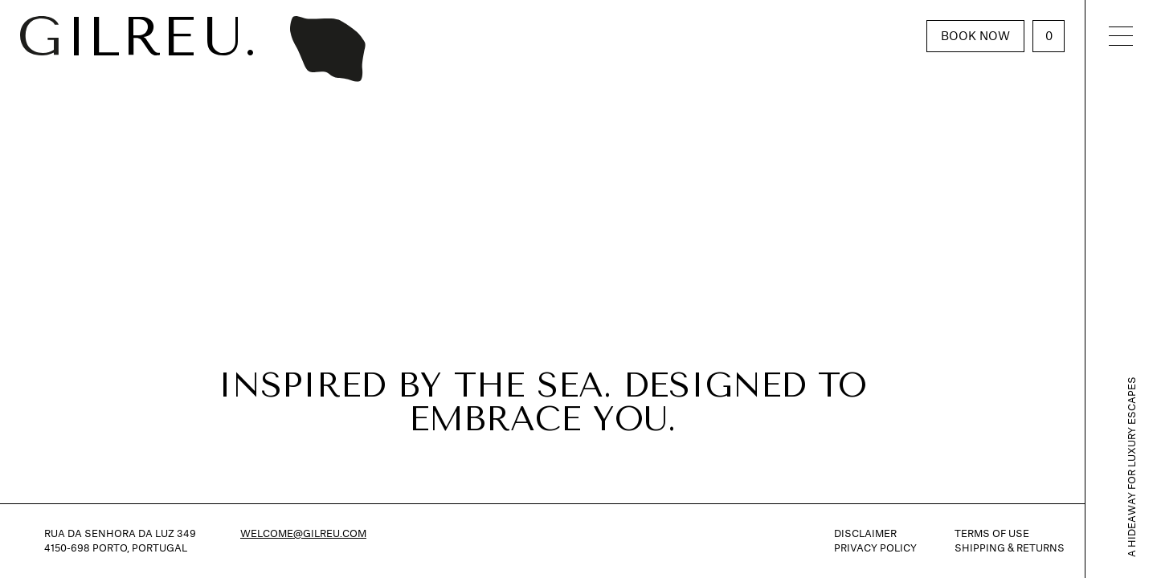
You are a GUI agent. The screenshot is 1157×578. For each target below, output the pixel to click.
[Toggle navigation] (1120, 35)
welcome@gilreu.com (303, 533)
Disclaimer (865, 533)
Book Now (975, 36)
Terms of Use (992, 533)
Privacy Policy (875, 548)
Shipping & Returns (1010, 548)
